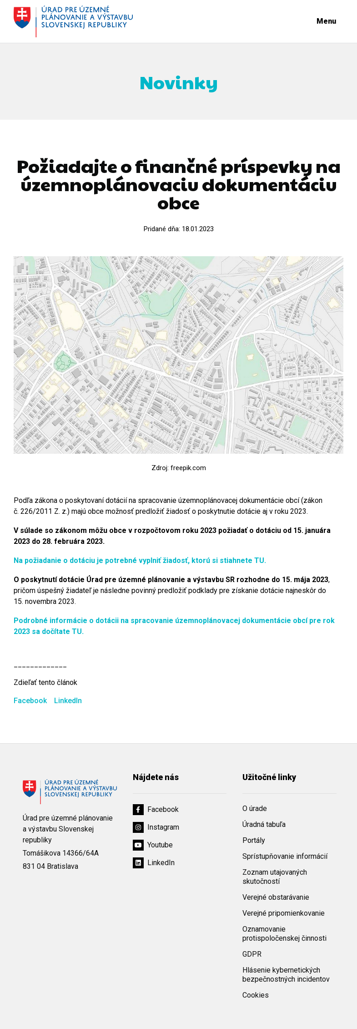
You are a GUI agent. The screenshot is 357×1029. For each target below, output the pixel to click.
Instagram (156, 827)
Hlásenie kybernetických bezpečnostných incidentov (286, 974)
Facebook (31, 700)
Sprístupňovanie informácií (284, 856)
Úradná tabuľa (264, 824)
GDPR (251, 954)
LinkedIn (68, 700)
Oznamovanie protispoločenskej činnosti (284, 934)
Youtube (153, 845)
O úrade (254, 808)
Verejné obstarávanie (275, 897)
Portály (253, 840)
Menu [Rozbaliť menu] (326, 21)
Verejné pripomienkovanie (283, 913)
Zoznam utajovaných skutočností (274, 877)
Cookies (255, 995)
